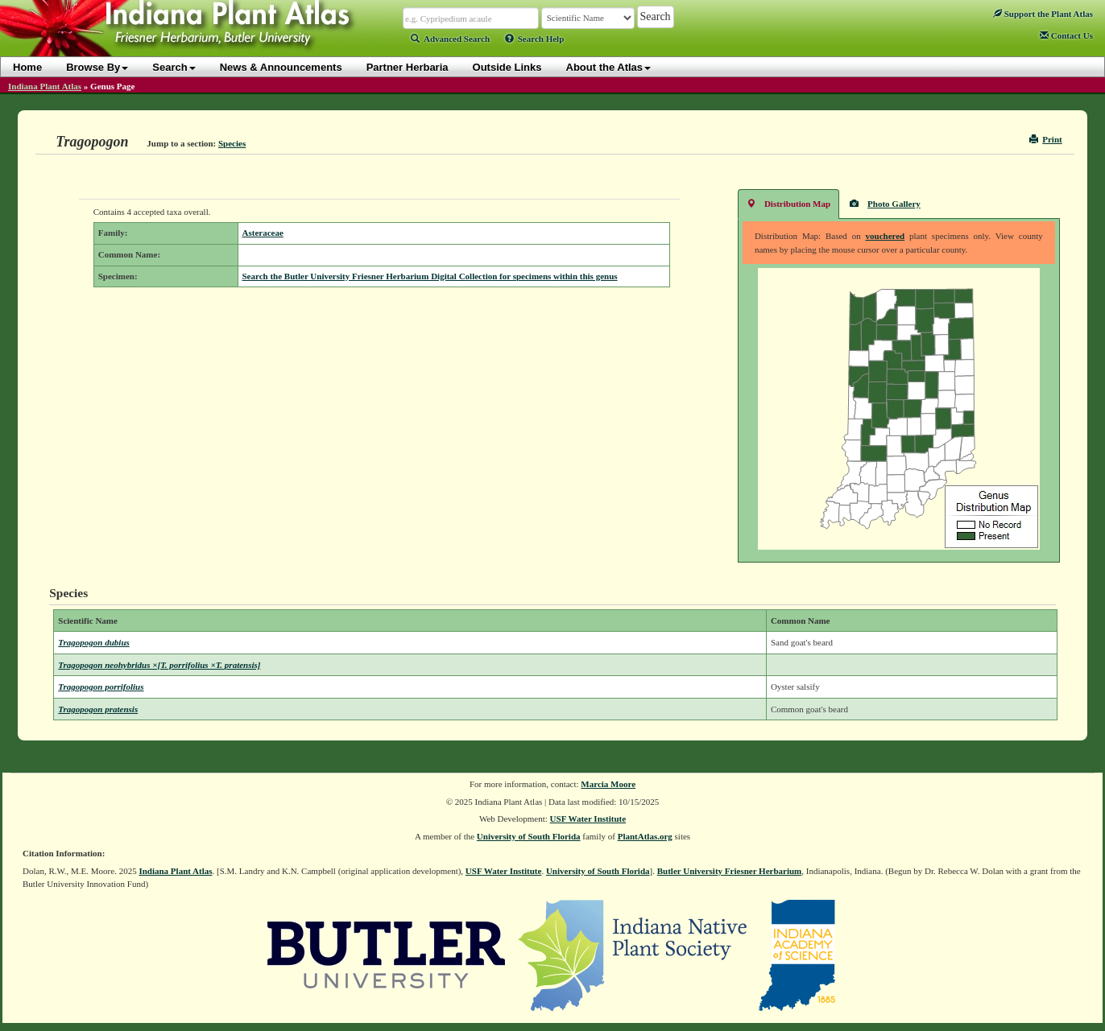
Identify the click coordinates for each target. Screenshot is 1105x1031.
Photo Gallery (885, 203)
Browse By (97, 67)
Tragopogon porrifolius (100, 686)
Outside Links (507, 67)
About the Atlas (609, 67)
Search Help (535, 38)
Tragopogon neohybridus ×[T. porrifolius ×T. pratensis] (159, 665)
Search (173, 67)
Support (1043, 14)
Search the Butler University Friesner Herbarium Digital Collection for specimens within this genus (430, 276)
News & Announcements (281, 67)
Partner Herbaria (407, 67)
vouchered (885, 236)
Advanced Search (450, 38)
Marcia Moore (608, 784)
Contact (1066, 35)
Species (232, 143)
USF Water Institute (588, 818)
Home (27, 67)
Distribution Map (788, 203)
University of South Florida (529, 836)
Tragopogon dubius (94, 642)
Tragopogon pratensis (98, 709)
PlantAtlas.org (645, 836)
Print (1045, 139)
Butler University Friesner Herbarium (729, 871)
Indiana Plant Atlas (44, 86)
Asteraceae (262, 232)
